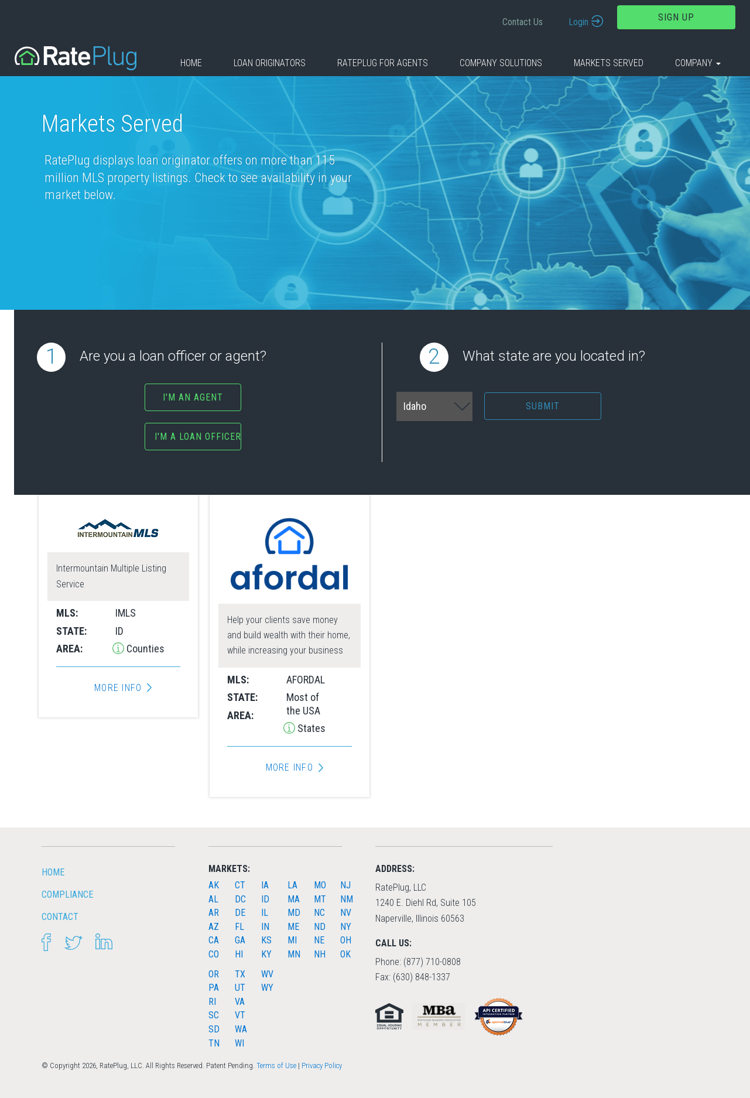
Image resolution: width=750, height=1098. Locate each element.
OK (345, 954)
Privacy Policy (322, 1065)
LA (292, 885)
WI (239, 1043)
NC (319, 912)
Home (191, 63)
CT (240, 885)
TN (214, 1043)
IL (264, 912)
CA (213, 940)
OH (345, 940)
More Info (118, 688)
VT (240, 1015)
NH (320, 954)
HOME (53, 872)
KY (266, 954)
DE (240, 912)
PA (213, 987)
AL (213, 899)
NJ (345, 885)
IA (265, 885)
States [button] (310, 728)
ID (265, 899)
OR (213, 974)
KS (266, 940)
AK (213, 885)
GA (240, 940)
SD (214, 1029)
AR (213, 912)
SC (213, 1015)
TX (240, 974)
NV (345, 912)
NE (319, 940)
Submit (543, 406)
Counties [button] (144, 648)
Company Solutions (501, 63)
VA (240, 1001)
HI (239, 954)
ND (320, 926)
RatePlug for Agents (382, 63)
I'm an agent (193, 397)
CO (213, 954)
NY (345, 926)
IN (265, 926)
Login (578, 22)
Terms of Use (276, 1065)
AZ (213, 926)
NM (346, 899)
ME (293, 926)
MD (293, 912)
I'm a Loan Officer (198, 436)
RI (212, 1001)
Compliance (67, 894)
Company (698, 63)
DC (240, 899)
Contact (60, 916)
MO (320, 885)
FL (239, 926)
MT (320, 899)
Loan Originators (270, 63)
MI (292, 940)
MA (293, 899)
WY (267, 987)
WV (267, 974)
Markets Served (608, 63)
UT (240, 987)
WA (241, 1029)
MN (293, 954)
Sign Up (676, 17)
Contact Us (522, 22)
